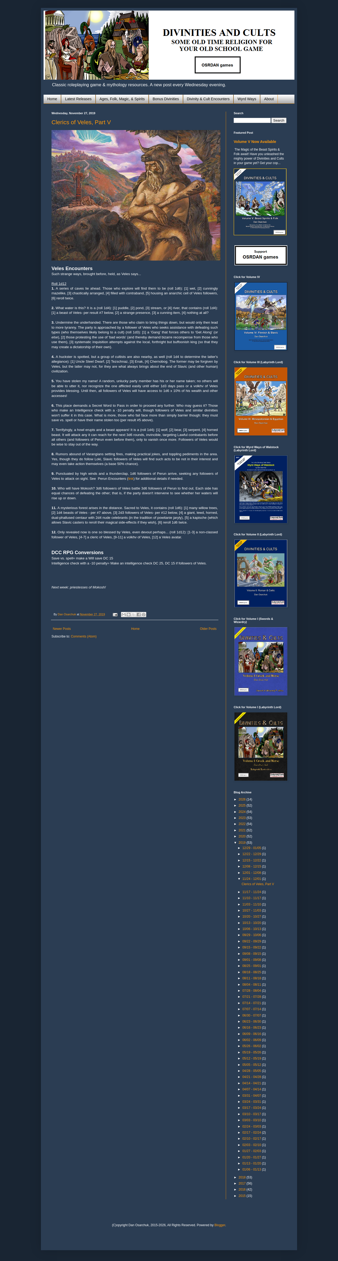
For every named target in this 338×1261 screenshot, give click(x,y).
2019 (243, 843)
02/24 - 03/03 (252, 1126)
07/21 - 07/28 (252, 997)
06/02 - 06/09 (252, 1040)
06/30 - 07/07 (252, 1015)
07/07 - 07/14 (252, 1009)
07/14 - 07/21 (252, 1003)
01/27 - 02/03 (252, 1151)
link (130, 479)
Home (52, 99)
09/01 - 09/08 (252, 960)
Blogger (219, 1225)
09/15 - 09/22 (252, 947)
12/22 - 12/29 (252, 854)
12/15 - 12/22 (252, 860)
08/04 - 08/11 (252, 984)
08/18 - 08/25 (252, 972)
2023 (243, 818)
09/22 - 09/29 (252, 941)
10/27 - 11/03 (252, 910)
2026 (243, 799)
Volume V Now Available (255, 142)
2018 (243, 1177)
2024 (243, 812)
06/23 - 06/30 (252, 1021)
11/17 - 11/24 (252, 892)
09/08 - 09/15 (252, 954)
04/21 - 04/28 (252, 1077)
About (269, 99)
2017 (243, 1183)
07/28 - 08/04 (252, 991)
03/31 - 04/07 (252, 1095)
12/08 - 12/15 (252, 866)
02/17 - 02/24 (252, 1132)
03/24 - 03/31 (252, 1102)
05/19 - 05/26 (252, 1052)
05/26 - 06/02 (252, 1046)
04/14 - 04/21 (252, 1083)
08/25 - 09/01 (252, 966)
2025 (243, 805)
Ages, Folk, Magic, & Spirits (122, 99)
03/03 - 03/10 (252, 1120)
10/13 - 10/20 (252, 923)
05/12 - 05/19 (252, 1058)
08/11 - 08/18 (252, 978)
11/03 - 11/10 (252, 904)
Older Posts (208, 629)
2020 (243, 836)
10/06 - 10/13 (252, 929)
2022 (243, 824)
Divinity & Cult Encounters (208, 99)
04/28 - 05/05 (252, 1071)
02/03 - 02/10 (252, 1145)
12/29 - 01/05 (252, 848)
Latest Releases (78, 99)
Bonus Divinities (166, 99)
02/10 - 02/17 (252, 1138)
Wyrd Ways (246, 99)
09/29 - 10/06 (252, 935)
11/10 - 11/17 (252, 898)
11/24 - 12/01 (252, 879)
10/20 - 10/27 (252, 916)
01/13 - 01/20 (252, 1163)
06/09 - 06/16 (252, 1034)
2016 (243, 1189)
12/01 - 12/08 (252, 873)
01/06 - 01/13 (252, 1169)
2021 (243, 830)
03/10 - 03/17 (252, 1114)
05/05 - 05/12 (252, 1065)
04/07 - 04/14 (252, 1089)
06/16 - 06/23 (252, 1027)
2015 (243, 1196)
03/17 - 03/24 (252, 1108)
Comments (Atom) (83, 636)
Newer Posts (62, 629)
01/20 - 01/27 (252, 1157)
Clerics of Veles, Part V (81, 122)
